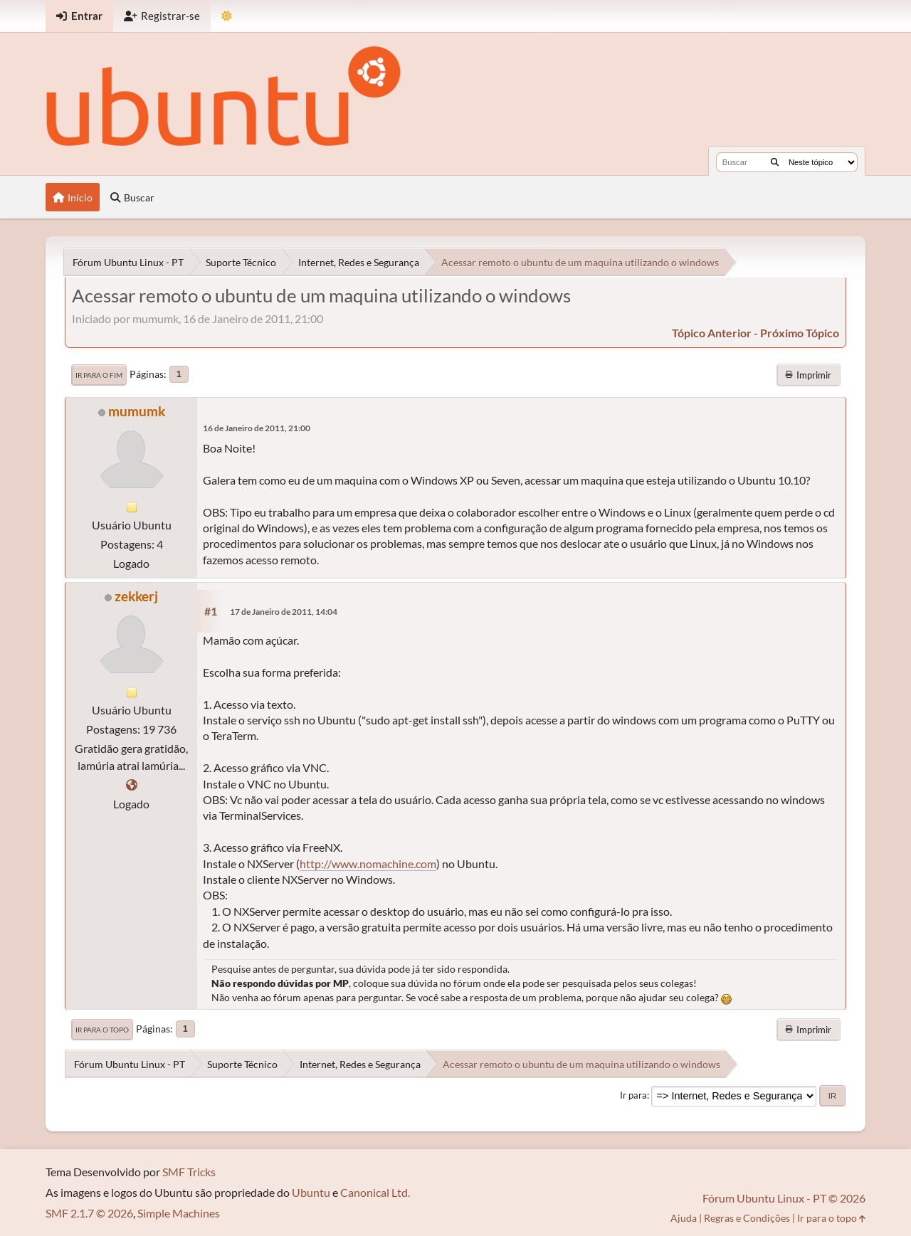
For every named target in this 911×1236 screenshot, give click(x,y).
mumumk (136, 411)
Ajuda (683, 1218)
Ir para (633, 1095)
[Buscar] (775, 162)
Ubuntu (311, 1192)
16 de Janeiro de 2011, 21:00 (256, 428)
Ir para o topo (102, 1029)
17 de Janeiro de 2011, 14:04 (283, 611)
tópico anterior (712, 332)
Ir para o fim (98, 375)
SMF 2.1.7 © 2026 (89, 1213)
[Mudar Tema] (227, 16)
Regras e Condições (747, 1218)
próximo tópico (799, 332)
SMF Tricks (189, 1171)
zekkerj (136, 596)
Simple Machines (178, 1213)
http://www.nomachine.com (368, 863)
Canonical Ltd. (375, 1192)
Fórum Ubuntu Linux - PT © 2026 (783, 1198)
